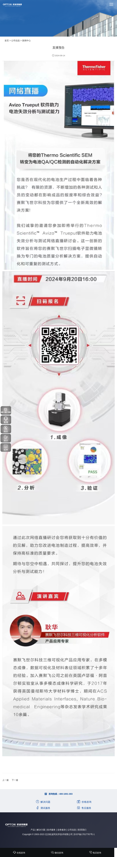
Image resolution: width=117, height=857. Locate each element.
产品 (33, 829)
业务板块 (61, 829)
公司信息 (15, 40)
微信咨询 (57, 853)
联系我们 (82, 829)
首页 (7, 40)
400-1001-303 (66, 794)
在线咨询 (19, 853)
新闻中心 (26, 40)
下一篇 (15, 780)
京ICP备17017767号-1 (84, 834)
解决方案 (41, 829)
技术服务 (51, 829)
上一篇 (5, 780)
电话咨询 (95, 853)
